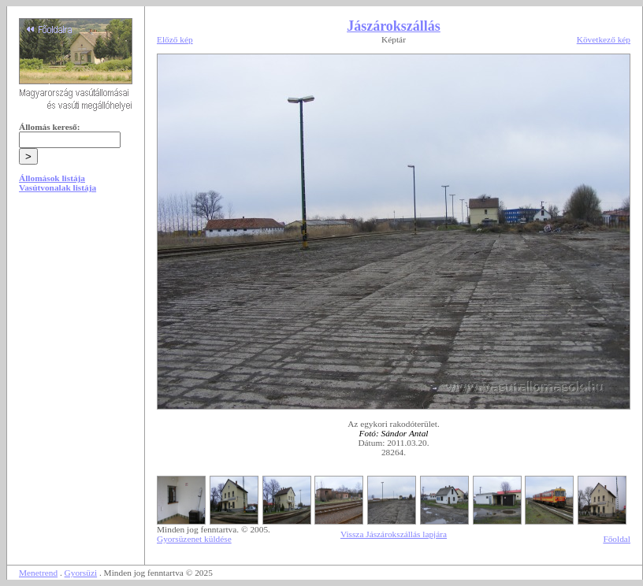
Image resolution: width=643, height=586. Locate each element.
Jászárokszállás (393, 26)
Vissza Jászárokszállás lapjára (393, 534)
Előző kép (175, 39)
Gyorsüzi (81, 572)
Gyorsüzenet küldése (194, 538)
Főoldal (616, 538)
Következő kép (603, 39)
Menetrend (38, 572)
